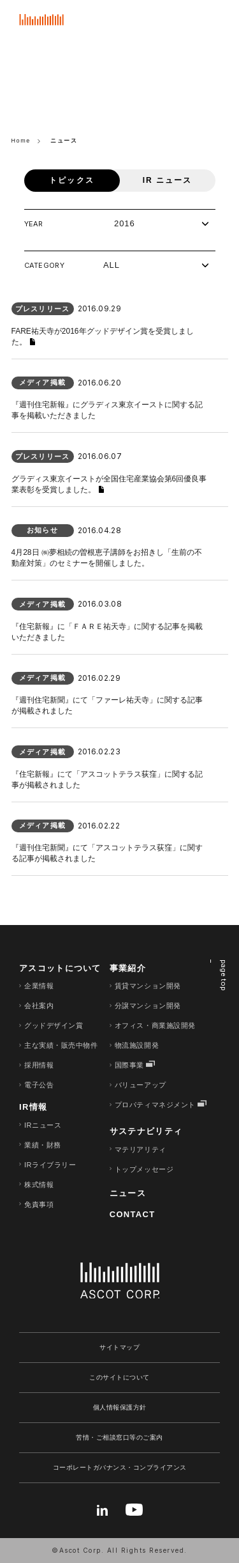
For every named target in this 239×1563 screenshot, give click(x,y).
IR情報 (33, 1107)
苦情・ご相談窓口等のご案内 (119, 1437)
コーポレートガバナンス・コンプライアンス (120, 1467)
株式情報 (39, 1184)
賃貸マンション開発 (148, 986)
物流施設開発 (137, 1045)
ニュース (128, 1193)
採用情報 (39, 1065)
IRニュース (42, 1125)
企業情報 (39, 986)
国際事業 (129, 1065)
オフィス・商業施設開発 (155, 1025)
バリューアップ (140, 1085)
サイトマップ (119, 1347)
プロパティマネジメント (155, 1104)
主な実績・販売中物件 (61, 1045)
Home (21, 140)
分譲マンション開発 (148, 1005)
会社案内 (39, 1005)
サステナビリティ (146, 1131)
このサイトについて (119, 1377)
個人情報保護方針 (120, 1407)
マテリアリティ (140, 1149)
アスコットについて (60, 968)
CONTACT (133, 1214)
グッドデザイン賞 (53, 1025)
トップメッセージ (144, 1169)
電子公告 (39, 1085)
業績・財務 (42, 1145)
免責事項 (39, 1204)
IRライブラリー (50, 1165)
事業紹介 (128, 968)
